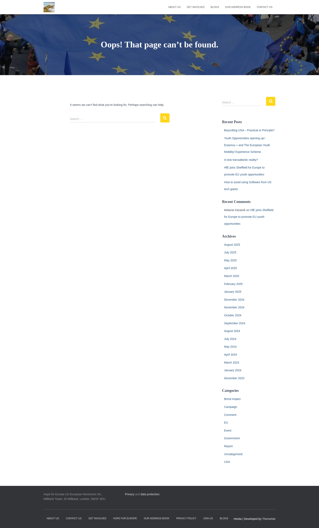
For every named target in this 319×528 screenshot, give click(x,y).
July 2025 (230, 252)
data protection (150, 494)
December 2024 (234, 299)
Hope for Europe (125, 518)
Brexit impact (232, 399)
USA (227, 461)
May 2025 (230, 260)
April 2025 (230, 268)
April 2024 (230, 354)
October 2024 (232, 315)
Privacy (129, 494)
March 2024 (231, 362)
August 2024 (232, 331)
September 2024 (234, 323)
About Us (174, 7)
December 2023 (234, 378)
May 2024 (230, 346)
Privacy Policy (186, 518)
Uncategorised (233, 454)
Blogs (215, 7)
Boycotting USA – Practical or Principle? (249, 130)
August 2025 (232, 244)
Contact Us (264, 7)
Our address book (238, 7)
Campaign (230, 407)
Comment (230, 414)
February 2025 (233, 284)
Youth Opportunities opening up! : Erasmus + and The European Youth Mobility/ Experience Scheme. (247, 145)
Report (228, 446)
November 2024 (234, 307)
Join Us (208, 518)
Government (232, 438)
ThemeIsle (268, 518)
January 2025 (232, 291)
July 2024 (230, 339)
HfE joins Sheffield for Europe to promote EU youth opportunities (249, 216)
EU (226, 422)
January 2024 (232, 370)
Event (228, 430)
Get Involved (196, 7)
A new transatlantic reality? (241, 159)
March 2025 (231, 276)
